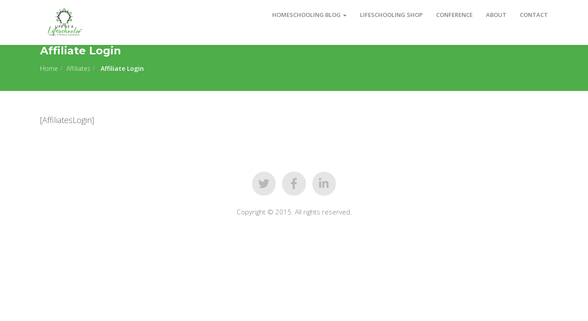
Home (49, 68)
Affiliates (78, 68)
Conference (454, 15)
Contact (534, 15)
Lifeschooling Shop (391, 15)
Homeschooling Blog (309, 15)
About (496, 15)
